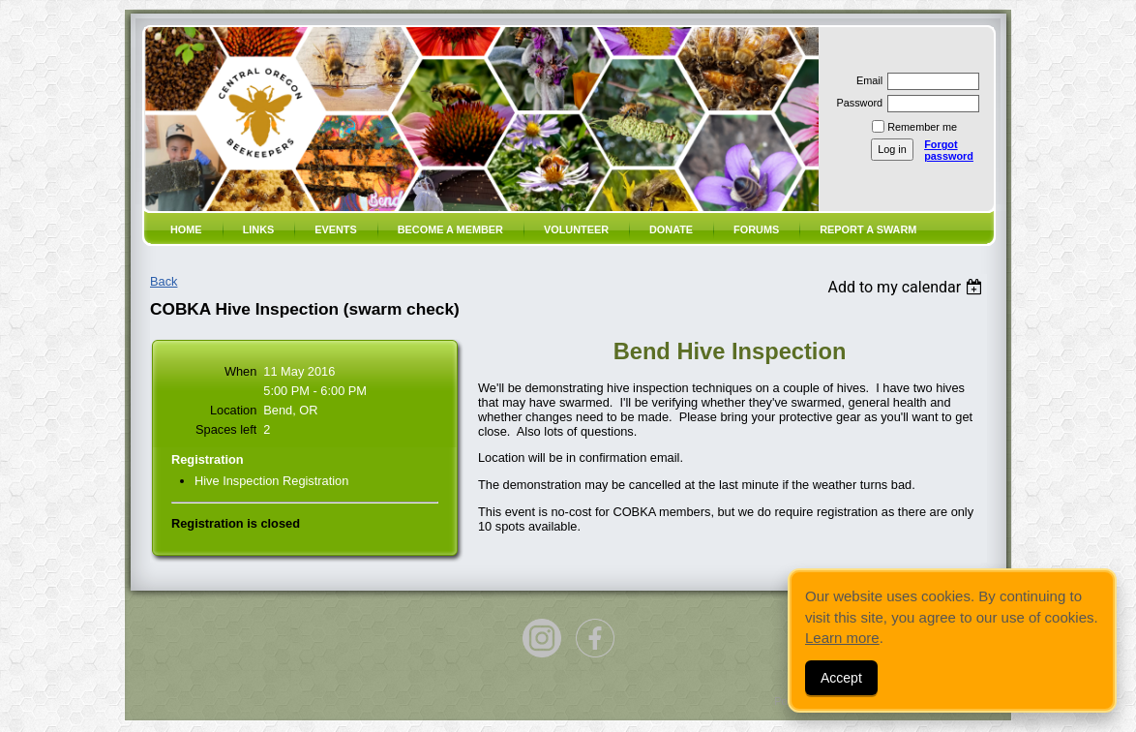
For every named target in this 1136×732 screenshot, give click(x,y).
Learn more (842, 637)
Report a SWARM (868, 229)
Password (855, 102)
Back (163, 281)
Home (186, 229)
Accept (841, 678)
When (240, 371)
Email (866, 80)
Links (259, 229)
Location (233, 410)
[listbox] (907, 287)
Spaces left (225, 429)
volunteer (576, 229)
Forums (756, 229)
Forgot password (948, 150)
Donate (671, 229)
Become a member (450, 229)
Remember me (922, 127)
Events (335, 229)
